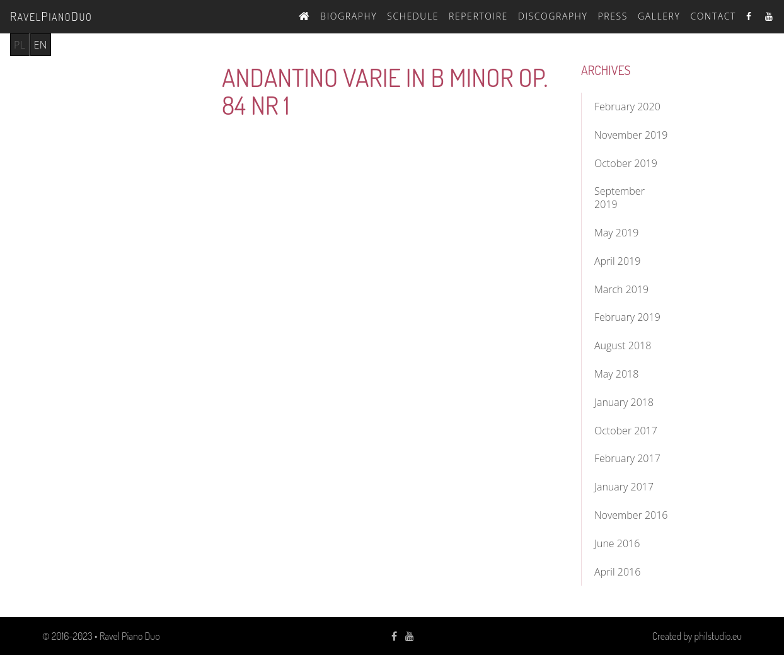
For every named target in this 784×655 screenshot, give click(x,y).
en (40, 45)
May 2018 (616, 374)
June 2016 (617, 543)
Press (612, 16)
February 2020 (627, 106)
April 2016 (617, 572)
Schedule (413, 16)
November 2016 (630, 515)
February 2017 (627, 458)
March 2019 (621, 289)
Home (304, 14)
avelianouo (51, 16)
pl (20, 45)
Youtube (769, 16)
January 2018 (624, 402)
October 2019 (625, 163)
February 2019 (627, 317)
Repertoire (478, 16)
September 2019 (619, 197)
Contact (713, 16)
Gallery (659, 16)
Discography (553, 16)
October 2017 (625, 431)
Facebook (750, 16)
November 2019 (630, 135)
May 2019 (616, 233)
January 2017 (624, 487)
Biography (348, 16)
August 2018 (622, 345)
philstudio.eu (718, 636)
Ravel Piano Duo (130, 636)
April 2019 (617, 261)
